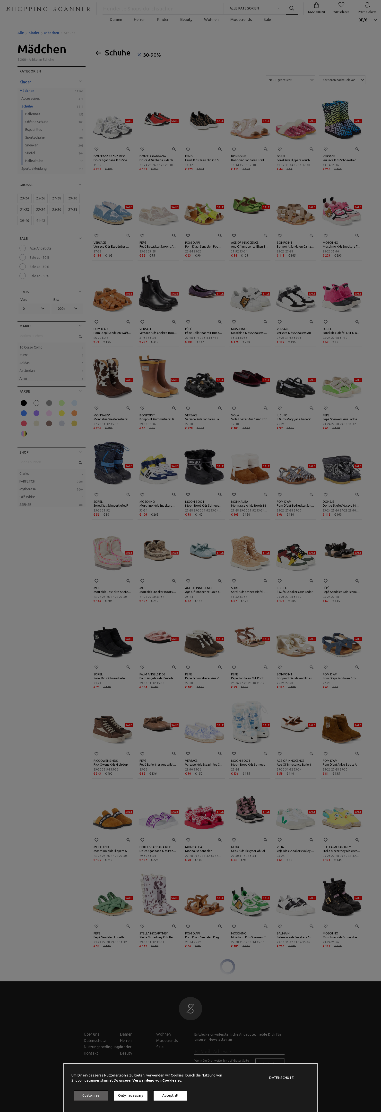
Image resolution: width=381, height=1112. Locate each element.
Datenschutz (281, 1078)
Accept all (170, 1095)
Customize (91, 1095)
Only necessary (130, 1095)
